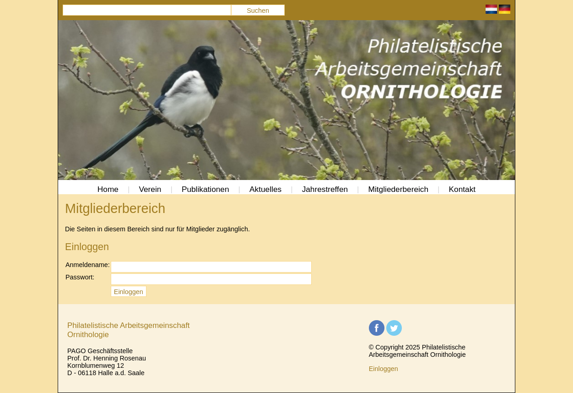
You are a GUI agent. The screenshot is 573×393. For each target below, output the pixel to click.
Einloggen (383, 368)
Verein (150, 189)
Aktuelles (265, 189)
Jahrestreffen (325, 189)
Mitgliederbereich (398, 189)
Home (108, 189)
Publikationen (205, 189)
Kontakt (462, 189)
